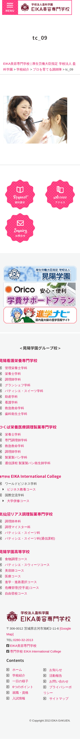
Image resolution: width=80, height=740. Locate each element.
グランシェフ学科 (18, 385)
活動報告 (55, 675)
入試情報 (18, 698)
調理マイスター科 (18, 527)
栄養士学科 (13, 373)
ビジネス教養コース (21, 489)
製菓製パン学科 (16, 457)
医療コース (13, 576)
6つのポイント (22, 687)
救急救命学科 (14, 408)
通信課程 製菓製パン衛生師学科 (28, 463)
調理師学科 (13, 379)
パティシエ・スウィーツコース (27, 565)
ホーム (17, 669)
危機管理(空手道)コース (22, 587)
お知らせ (55, 670)
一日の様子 (20, 681)
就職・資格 (20, 692)
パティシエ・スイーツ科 (22, 532)
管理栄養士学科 (16, 368)
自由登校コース (16, 593)
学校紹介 (18, 675)
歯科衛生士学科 (16, 414)
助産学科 (11, 396)
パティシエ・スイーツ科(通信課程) (30, 538)
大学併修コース (18, 501)
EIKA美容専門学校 (23, 645)
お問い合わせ (58, 681)
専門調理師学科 (16, 440)
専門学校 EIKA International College (35, 651)
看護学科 (11, 402)
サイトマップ (58, 698)
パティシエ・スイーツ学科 (24, 391)
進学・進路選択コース (21, 582)
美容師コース (14, 570)
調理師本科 (13, 521)
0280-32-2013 (23, 640)
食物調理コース (16, 559)
